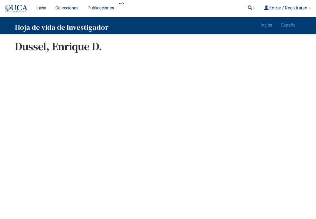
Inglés (266, 25)
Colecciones (67, 7)
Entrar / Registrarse (287, 7)
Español (289, 25)
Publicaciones (101, 7)
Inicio (41, 7)
